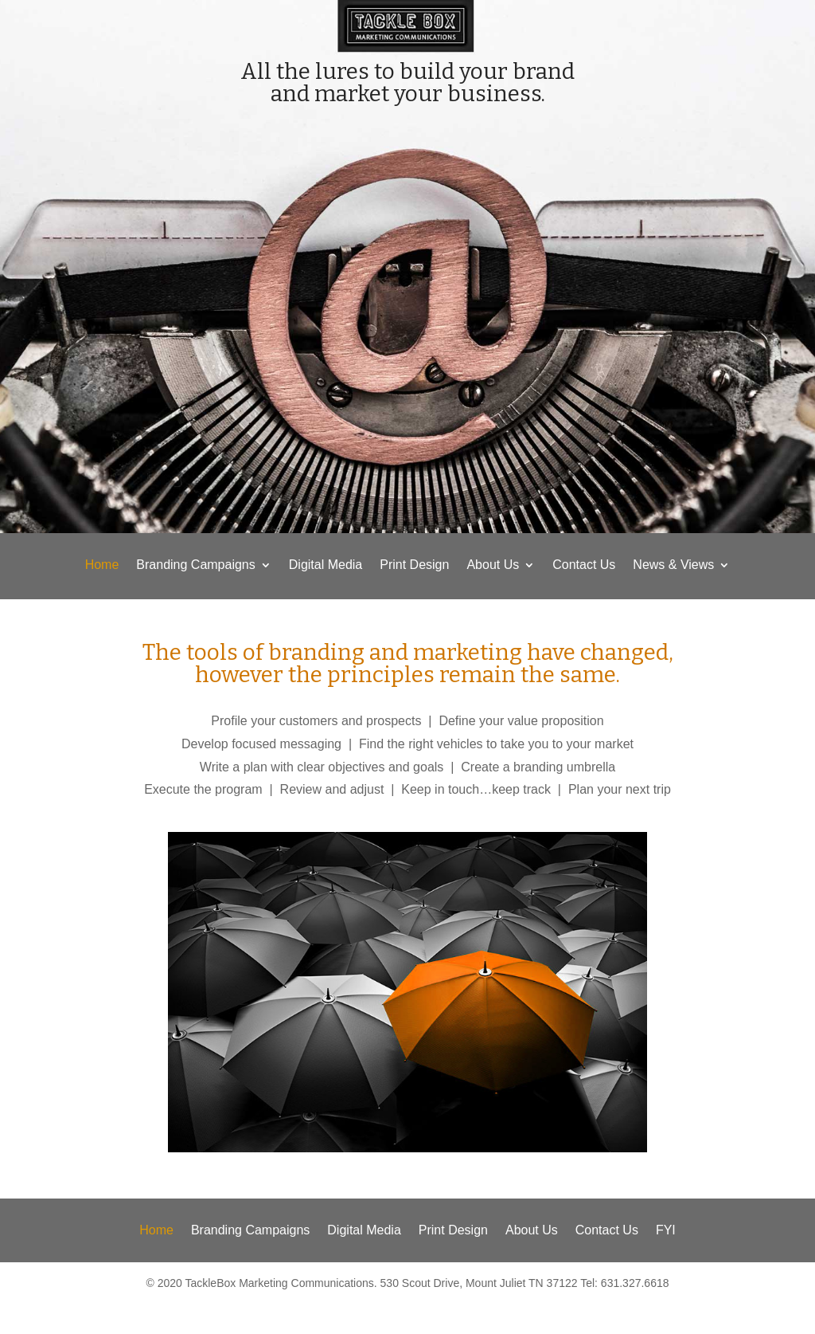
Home (102, 565)
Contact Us (583, 565)
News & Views (673, 565)
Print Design (414, 565)
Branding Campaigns (195, 565)
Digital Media (325, 565)
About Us (492, 565)
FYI (666, 1231)
